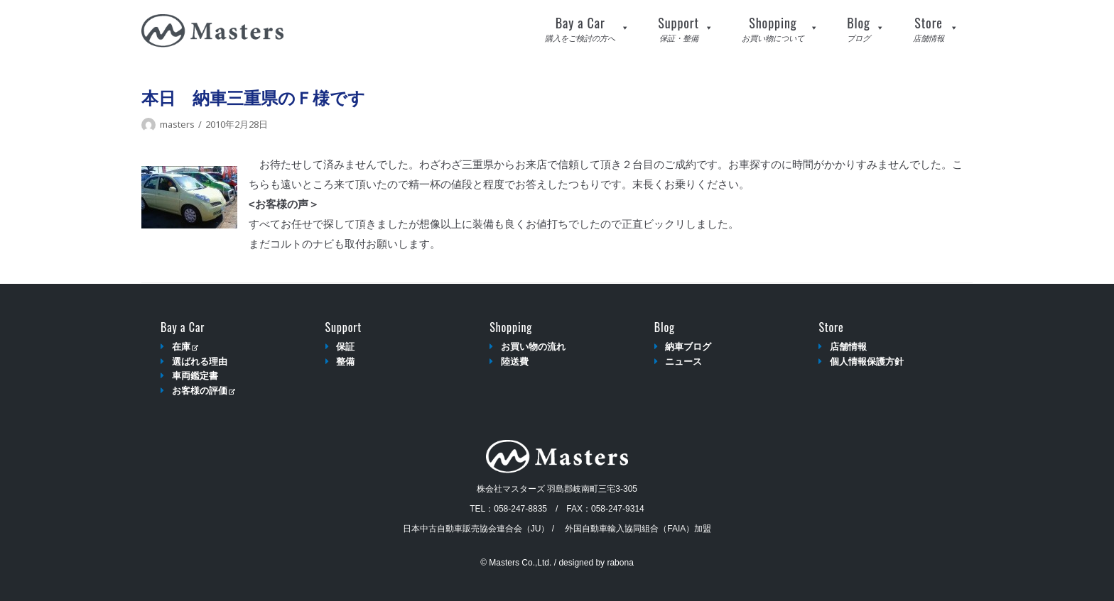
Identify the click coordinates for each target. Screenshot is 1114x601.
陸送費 (515, 361)
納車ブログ (688, 346)
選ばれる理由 (199, 361)
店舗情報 (848, 346)
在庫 (185, 346)
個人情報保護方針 (867, 361)
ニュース (683, 361)
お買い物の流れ (533, 346)
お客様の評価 (203, 390)
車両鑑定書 (195, 375)
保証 (345, 346)
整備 (345, 361)
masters (177, 124)
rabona (620, 563)
